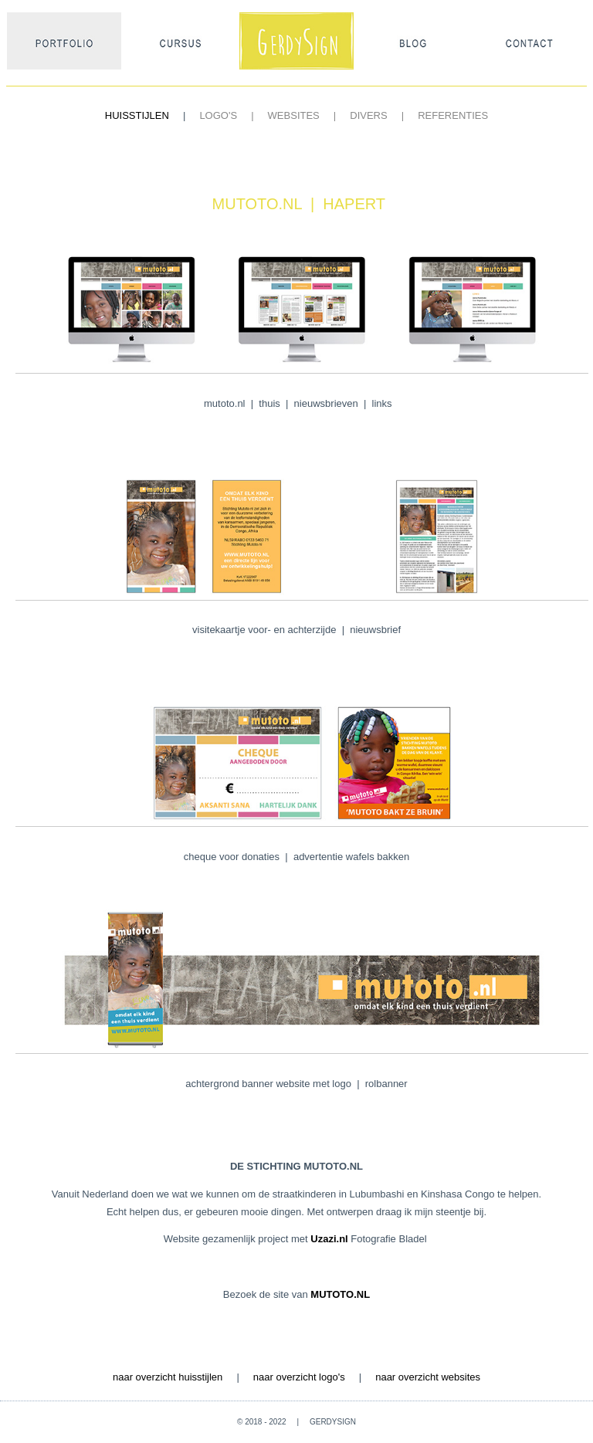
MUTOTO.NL (340, 1294)
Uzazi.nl (330, 1239)
